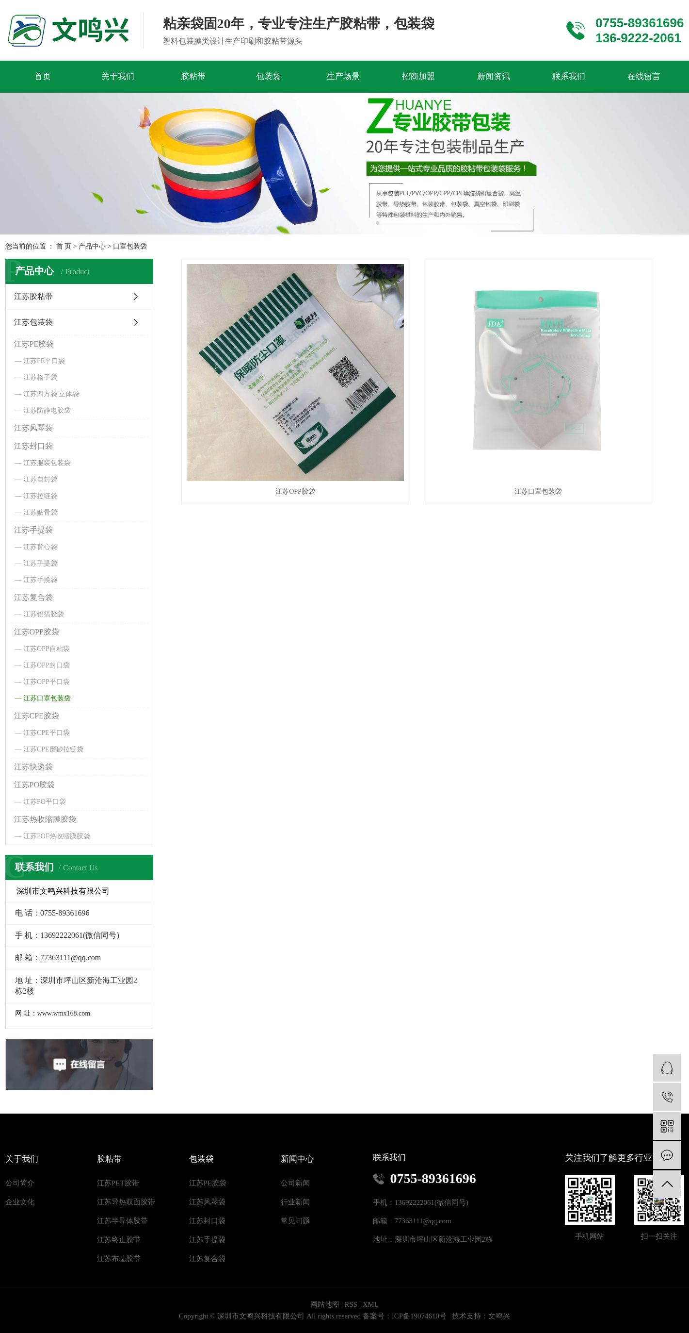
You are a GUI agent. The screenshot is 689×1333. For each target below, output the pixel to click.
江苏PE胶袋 (34, 344)
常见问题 (295, 1221)
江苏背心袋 (40, 546)
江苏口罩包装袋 (47, 698)
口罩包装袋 (130, 246)
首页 (42, 76)
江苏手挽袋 (40, 579)
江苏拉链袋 (40, 496)
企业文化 (19, 1202)
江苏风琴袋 (33, 428)
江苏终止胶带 (119, 1240)
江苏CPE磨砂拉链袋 (53, 749)
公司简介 (19, 1183)
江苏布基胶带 (119, 1259)
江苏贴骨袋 (40, 512)
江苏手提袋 (33, 530)
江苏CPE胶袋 (36, 716)
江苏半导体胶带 (122, 1221)
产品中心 (92, 246)
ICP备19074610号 (419, 1316)
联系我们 (568, 76)
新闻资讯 (493, 76)
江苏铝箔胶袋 (43, 614)
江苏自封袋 (40, 479)
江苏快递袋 (33, 767)
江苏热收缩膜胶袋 (45, 819)
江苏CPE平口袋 (46, 732)
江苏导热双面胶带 (126, 1202)
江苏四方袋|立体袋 (51, 394)
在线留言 (643, 76)
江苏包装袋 (33, 322)
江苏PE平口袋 (44, 361)
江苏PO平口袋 (44, 801)
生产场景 (343, 76)
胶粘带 (193, 76)
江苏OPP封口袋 (46, 665)
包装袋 (268, 76)
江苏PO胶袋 (34, 785)
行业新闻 (295, 1202)
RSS (350, 1304)
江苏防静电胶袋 (47, 410)
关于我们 (117, 76)
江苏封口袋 (33, 446)
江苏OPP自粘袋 (46, 648)
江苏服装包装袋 (47, 463)
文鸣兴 (499, 1316)
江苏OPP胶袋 (36, 632)
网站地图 (324, 1304)
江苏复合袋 (33, 597)
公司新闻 (295, 1183)
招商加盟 (418, 76)
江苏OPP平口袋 (46, 681)
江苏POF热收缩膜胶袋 (56, 836)
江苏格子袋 (40, 377)
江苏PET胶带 (118, 1183)
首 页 (64, 246)
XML (371, 1304)
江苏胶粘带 (33, 296)
